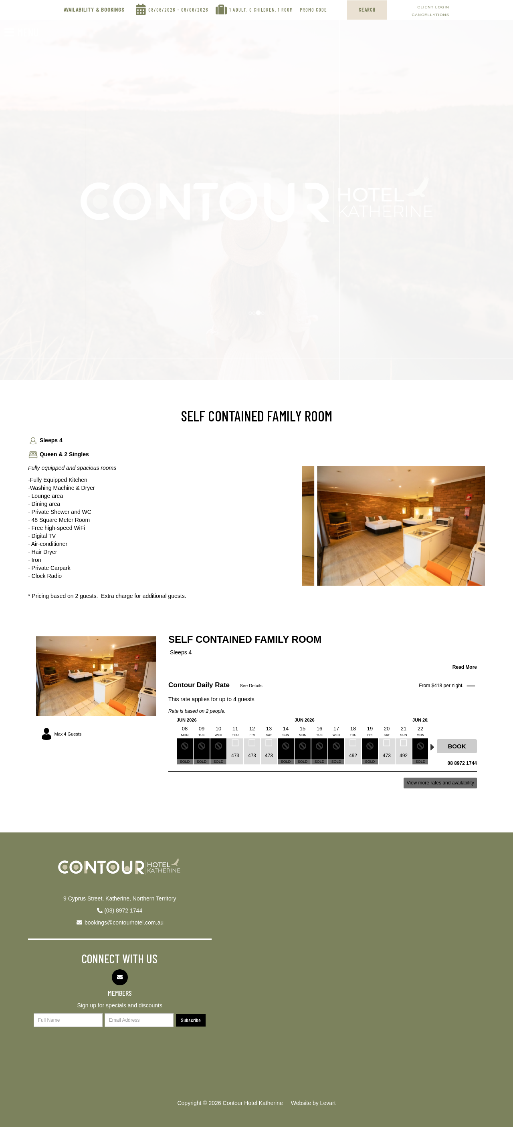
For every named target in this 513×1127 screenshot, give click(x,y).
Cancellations (430, 14)
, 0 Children (260, 7)
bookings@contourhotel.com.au (124, 922)
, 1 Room (284, 7)
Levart (328, 1103)
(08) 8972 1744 (123, 910)
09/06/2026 (194, 7)
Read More (464, 667)
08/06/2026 (162, 7)
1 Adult (237, 7)
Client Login (433, 7)
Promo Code (313, 7)
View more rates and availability (440, 783)
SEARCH (367, 9)
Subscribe (191, 1020)
